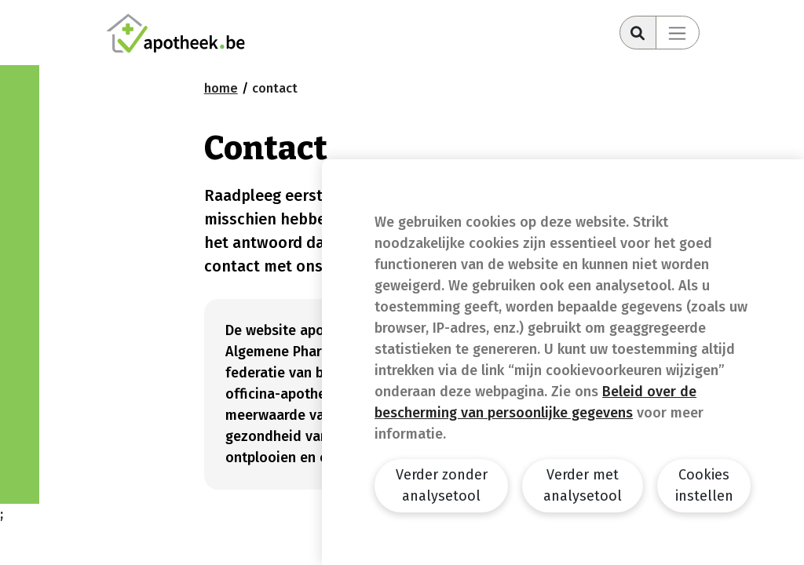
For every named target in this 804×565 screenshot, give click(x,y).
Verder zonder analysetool (442, 485)
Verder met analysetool (582, 485)
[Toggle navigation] (678, 32)
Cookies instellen (704, 485)
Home (221, 88)
